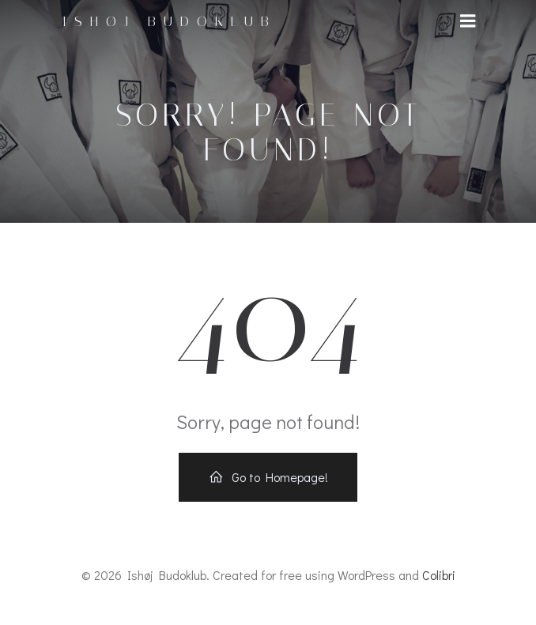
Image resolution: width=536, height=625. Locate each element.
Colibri (438, 575)
